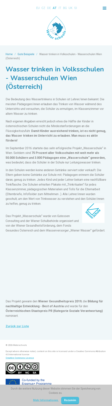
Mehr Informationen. (46, 400)
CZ (43, 8)
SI (75, 8)
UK (70, 8)
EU (38, 8)
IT (60, 8)
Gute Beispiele (26, 54)
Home (9, 54)
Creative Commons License (20, 358)
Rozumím (70, 400)
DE (49, 8)
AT (55, 8)
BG (65, 8)
